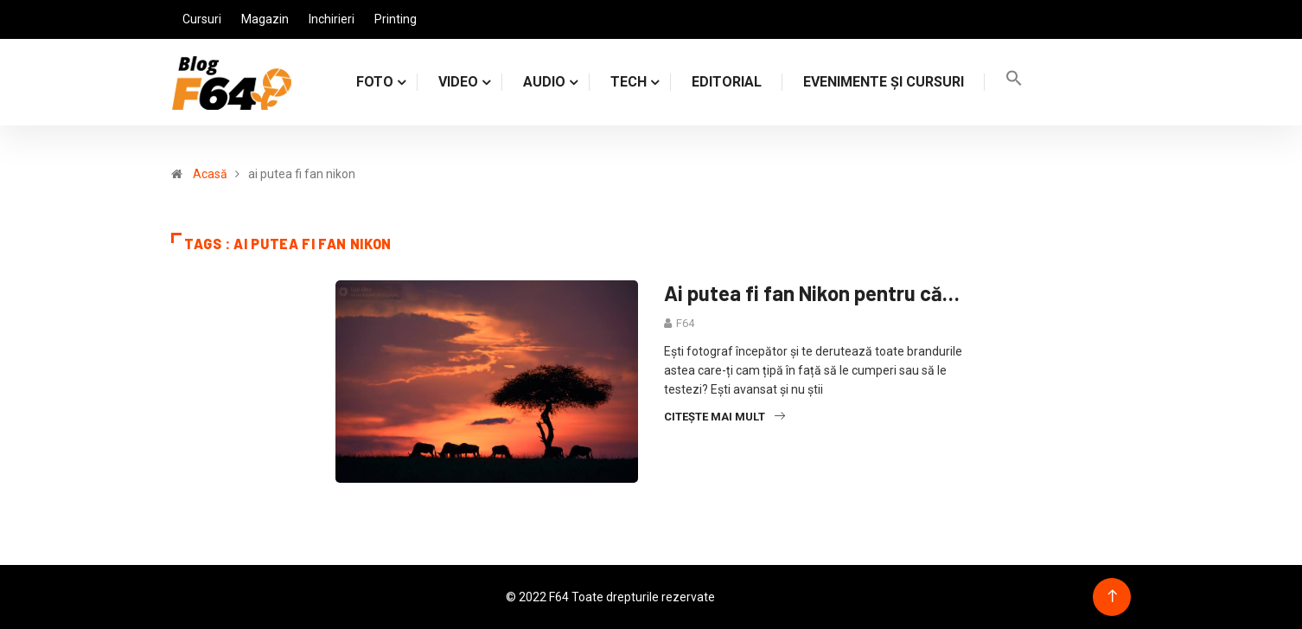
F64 (685, 323)
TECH (628, 82)
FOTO (374, 82)
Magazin (265, 19)
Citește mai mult (724, 416)
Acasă (210, 174)
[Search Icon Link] (1014, 82)
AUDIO (544, 82)
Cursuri (201, 19)
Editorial (727, 82)
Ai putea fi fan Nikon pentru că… (812, 292)
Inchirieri (331, 19)
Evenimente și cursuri (883, 82)
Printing (395, 19)
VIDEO (458, 82)
